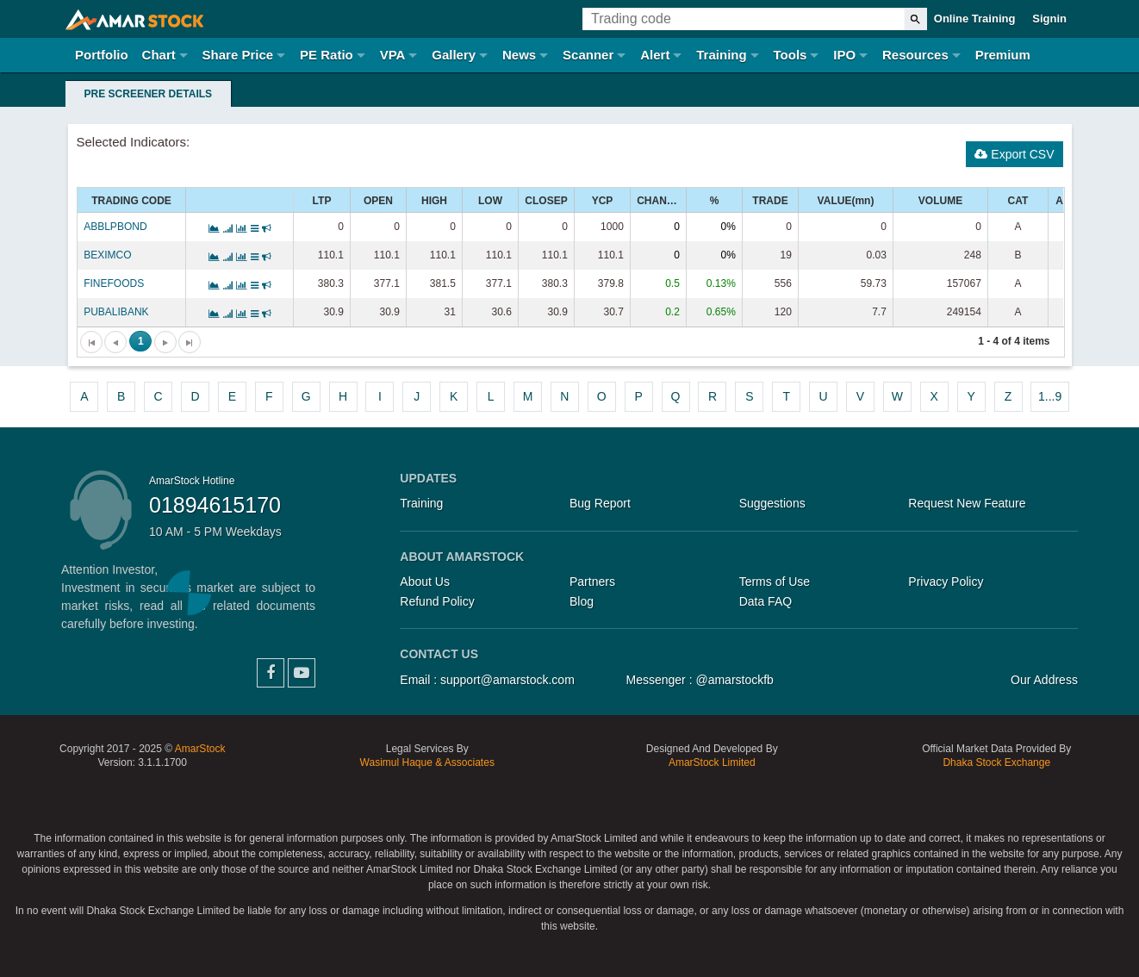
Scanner (588, 54)
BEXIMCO (107, 255)
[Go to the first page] (91, 342)
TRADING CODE (131, 201)
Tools (790, 54)
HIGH (434, 201)
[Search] (915, 19)
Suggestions (772, 503)
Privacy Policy (945, 581)
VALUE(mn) (846, 201)
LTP (322, 201)
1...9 (1049, 396)
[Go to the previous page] (115, 342)
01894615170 (215, 505)
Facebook (270, 673)
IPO (844, 54)
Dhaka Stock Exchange (996, 762)
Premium (1002, 54)
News (519, 54)
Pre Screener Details (148, 94)
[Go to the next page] (165, 342)
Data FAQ (765, 601)
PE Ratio (326, 54)
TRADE (769, 201)
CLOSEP (546, 201)
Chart (159, 54)
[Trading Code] (743, 19)
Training (721, 54)
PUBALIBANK (116, 312)
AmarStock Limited (712, 762)
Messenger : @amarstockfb (700, 680)
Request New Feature (966, 503)
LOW (490, 201)
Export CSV (1014, 154)
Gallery (454, 54)
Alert (654, 54)
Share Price (238, 54)
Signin (1049, 18)
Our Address (1044, 680)
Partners (592, 581)
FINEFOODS (114, 283)
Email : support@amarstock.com (487, 680)
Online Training (975, 18)
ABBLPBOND (115, 227)
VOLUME (940, 201)
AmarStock (200, 749)
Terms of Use (774, 581)
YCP (602, 201)
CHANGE (659, 201)
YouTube (301, 673)
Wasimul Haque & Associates (427, 762)
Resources (915, 54)
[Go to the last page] (189, 342)
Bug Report (600, 503)
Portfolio (101, 54)
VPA (393, 54)
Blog (582, 601)
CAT (1018, 201)
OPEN (378, 201)
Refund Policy (437, 601)
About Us (425, 581)
